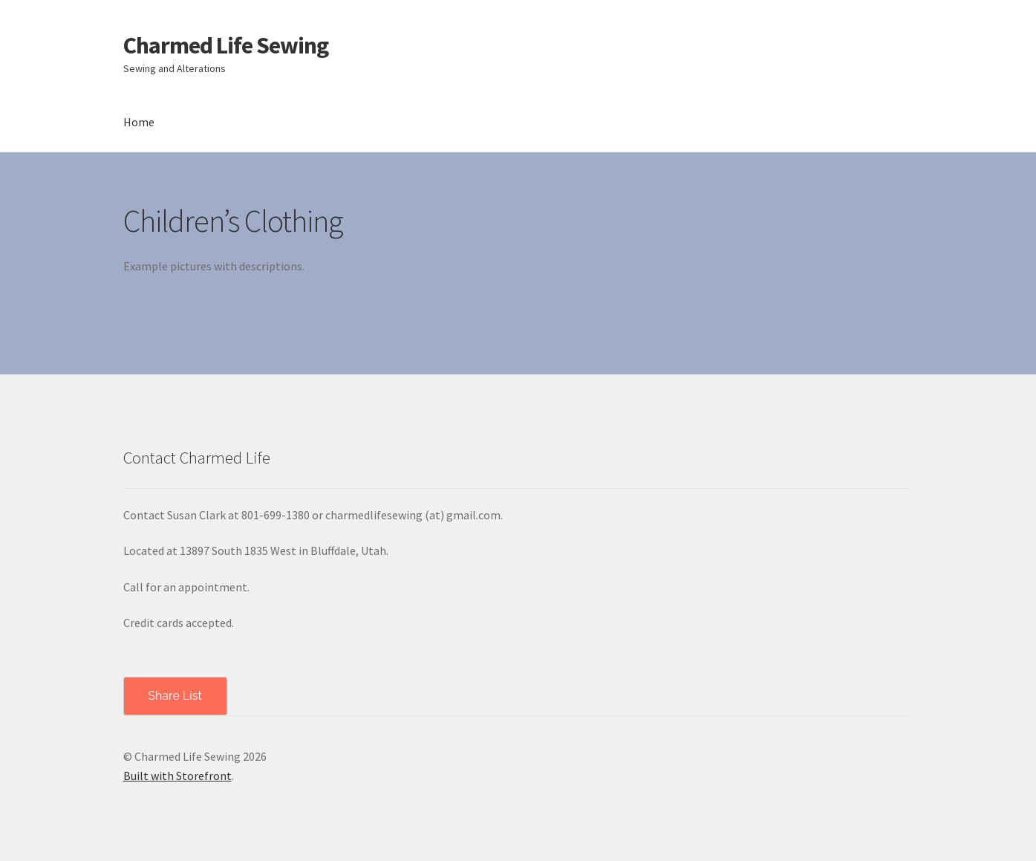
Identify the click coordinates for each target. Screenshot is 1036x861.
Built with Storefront (177, 775)
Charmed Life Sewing (225, 45)
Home (138, 121)
